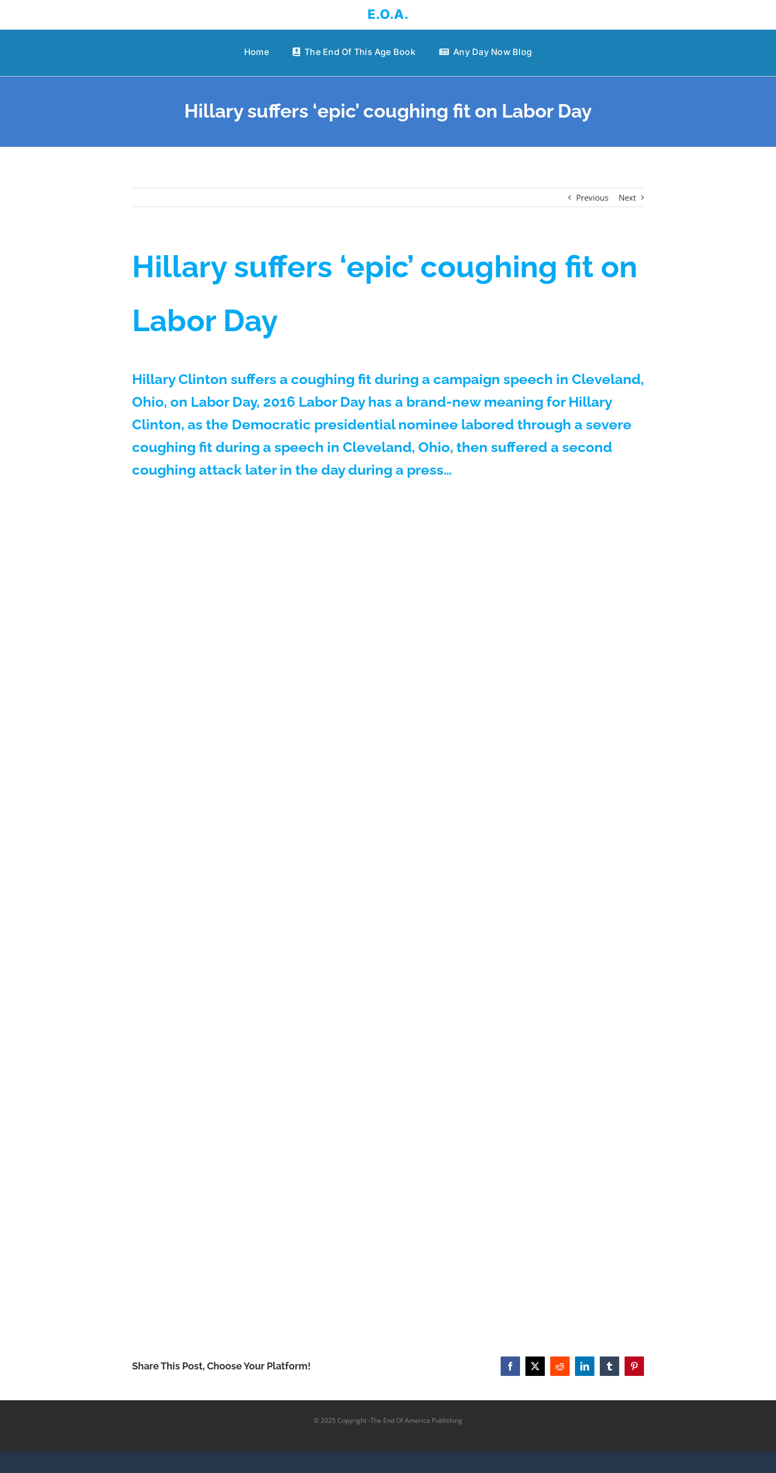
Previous (592, 197)
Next (627, 197)
